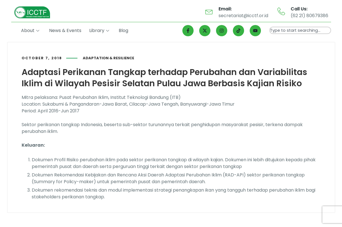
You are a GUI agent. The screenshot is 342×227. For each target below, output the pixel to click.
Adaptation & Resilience (108, 58)
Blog (124, 30)
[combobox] (300, 30)
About (31, 30)
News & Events (66, 30)
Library (100, 30)
